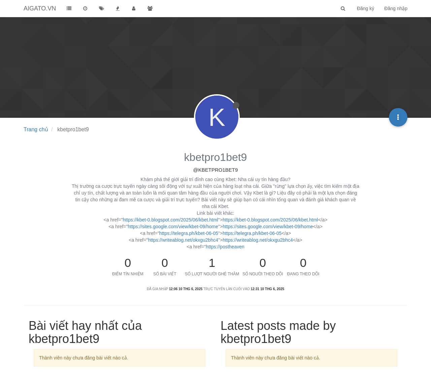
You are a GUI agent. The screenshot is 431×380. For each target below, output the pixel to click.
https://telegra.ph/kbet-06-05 (188, 233)
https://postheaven (225, 246)
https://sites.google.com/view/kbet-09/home (173, 226)
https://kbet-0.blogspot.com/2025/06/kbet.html (170, 219)
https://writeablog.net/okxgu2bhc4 (183, 240)
